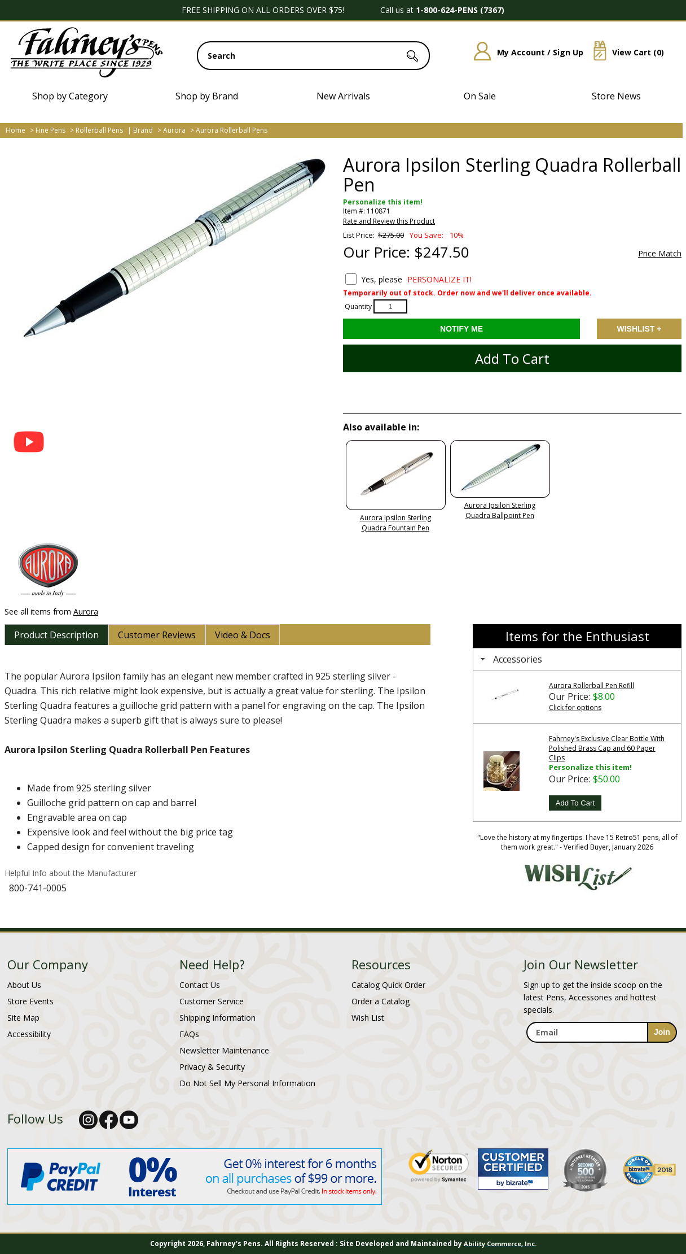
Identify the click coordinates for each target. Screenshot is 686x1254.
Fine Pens (50, 130)
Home (15, 130)
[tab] (56, 635)
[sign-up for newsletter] (662, 1032)
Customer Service (211, 1001)
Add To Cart (575, 803)
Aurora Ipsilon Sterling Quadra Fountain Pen (395, 523)
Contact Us (199, 984)
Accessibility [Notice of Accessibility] (29, 1034)
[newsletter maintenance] (601, 1055)
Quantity (358, 306)
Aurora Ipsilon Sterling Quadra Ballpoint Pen (499, 510)
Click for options (575, 707)
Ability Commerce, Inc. (500, 1243)
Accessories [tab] (510, 659)
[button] (28, 441)
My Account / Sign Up (524, 52)
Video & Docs (242, 635)
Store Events (30, 1001)
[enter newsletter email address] (601, 1032)
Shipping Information (217, 1017)
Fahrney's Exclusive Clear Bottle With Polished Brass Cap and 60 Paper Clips (607, 748)
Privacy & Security (212, 1066)
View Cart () (624, 52)
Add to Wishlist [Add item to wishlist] (639, 328)
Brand (143, 130)
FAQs (189, 1034)
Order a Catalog (380, 1001)
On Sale (480, 96)
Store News (616, 96)
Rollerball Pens (99, 130)
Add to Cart (512, 358)
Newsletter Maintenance (224, 1050)
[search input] (313, 55)
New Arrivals (343, 96)
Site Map (23, 1017)
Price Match (659, 253)
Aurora (174, 130)
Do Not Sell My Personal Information (247, 1083)
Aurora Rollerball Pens (231, 130)
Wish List (367, 1017)
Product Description (56, 635)
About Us (24, 984)
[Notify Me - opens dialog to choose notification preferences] (461, 329)
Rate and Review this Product (389, 221)
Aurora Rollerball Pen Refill (591, 685)
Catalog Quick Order (388, 984)
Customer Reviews (157, 635)
